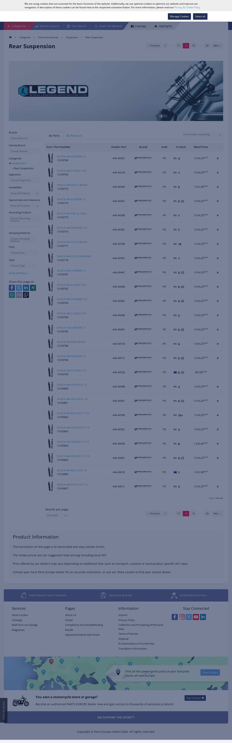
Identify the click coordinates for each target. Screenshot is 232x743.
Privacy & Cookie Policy (187, 7)
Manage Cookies (179, 16)
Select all (200, 16)
